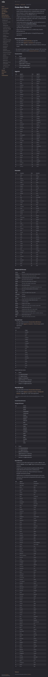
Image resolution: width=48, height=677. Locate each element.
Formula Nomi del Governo (35, 389)
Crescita (5, 38)
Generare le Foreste (7, 52)
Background (5, 20)
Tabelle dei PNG (6, 65)
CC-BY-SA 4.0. (29, 674)
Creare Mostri (6, 33)
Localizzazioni (5, 75)
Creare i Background (5, 36)
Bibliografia (5, 25)
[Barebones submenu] (12, 72)
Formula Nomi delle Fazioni (35, 322)
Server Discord (5, 8)
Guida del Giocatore (6, 18)
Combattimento (6, 27)
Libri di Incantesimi (5, 56)
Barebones (4, 72)
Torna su (17, 672)
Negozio (3, 13)
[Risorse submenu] (12, 70)
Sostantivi (31, 42)
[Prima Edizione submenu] (12, 15)
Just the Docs (6, 674)
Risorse (3, 70)
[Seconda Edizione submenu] (12, 17)
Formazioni (5, 44)
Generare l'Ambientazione (6, 50)
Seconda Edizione (6, 17)
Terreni (35, 391)
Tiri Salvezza (6, 67)
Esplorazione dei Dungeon (6, 42)
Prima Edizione (5, 15)
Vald (4, 68)
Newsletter (4, 10)
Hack (3, 73)
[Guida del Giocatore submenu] (12, 18)
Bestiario (5, 23)
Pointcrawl (5, 58)
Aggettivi (26, 42)
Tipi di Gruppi (37, 324)
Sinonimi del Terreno (33, 51)
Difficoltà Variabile (7, 40)
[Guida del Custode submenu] (12, 22)
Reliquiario (5, 60)
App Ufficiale (4, 11)
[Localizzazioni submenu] (12, 75)
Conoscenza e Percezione (6, 31)
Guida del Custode (6, 22)
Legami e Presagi (6, 54)
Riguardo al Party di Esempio (7, 62)
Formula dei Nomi (28, 40)
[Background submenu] (12, 20)
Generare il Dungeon (5, 47)
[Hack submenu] (12, 74)
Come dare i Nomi (7, 29)
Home (3, 6)
